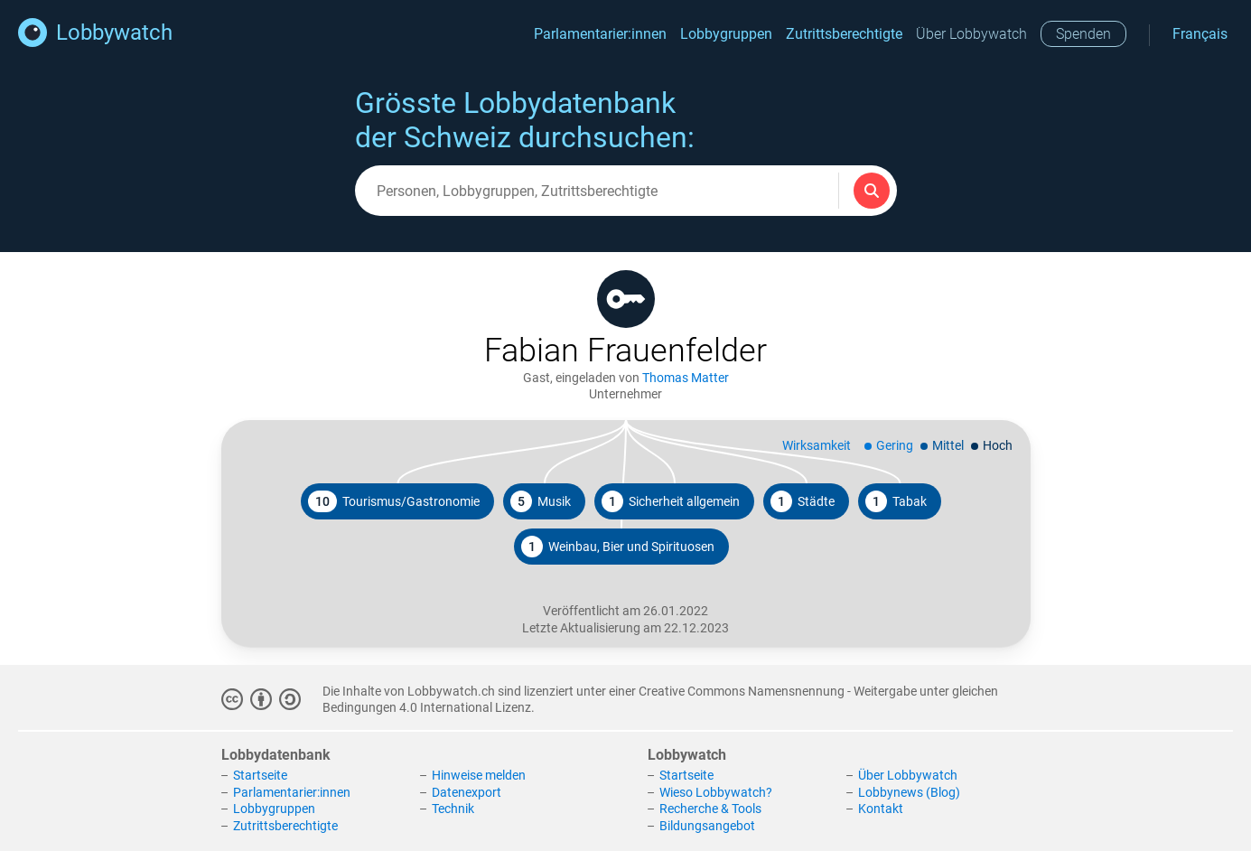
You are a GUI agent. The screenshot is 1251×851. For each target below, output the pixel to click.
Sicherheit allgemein (671, 501)
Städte (802, 501)
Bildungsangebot (707, 825)
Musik (540, 501)
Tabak (896, 501)
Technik (453, 808)
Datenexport (466, 792)
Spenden (1083, 33)
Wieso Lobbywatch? (715, 792)
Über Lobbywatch (971, 33)
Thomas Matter (685, 377)
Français (1200, 33)
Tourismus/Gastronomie (394, 501)
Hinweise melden (479, 775)
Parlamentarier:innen (600, 33)
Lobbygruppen (726, 33)
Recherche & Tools (710, 808)
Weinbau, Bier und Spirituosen (617, 546)
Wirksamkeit (816, 445)
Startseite (260, 775)
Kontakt (880, 808)
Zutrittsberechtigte (844, 33)
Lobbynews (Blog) (909, 792)
